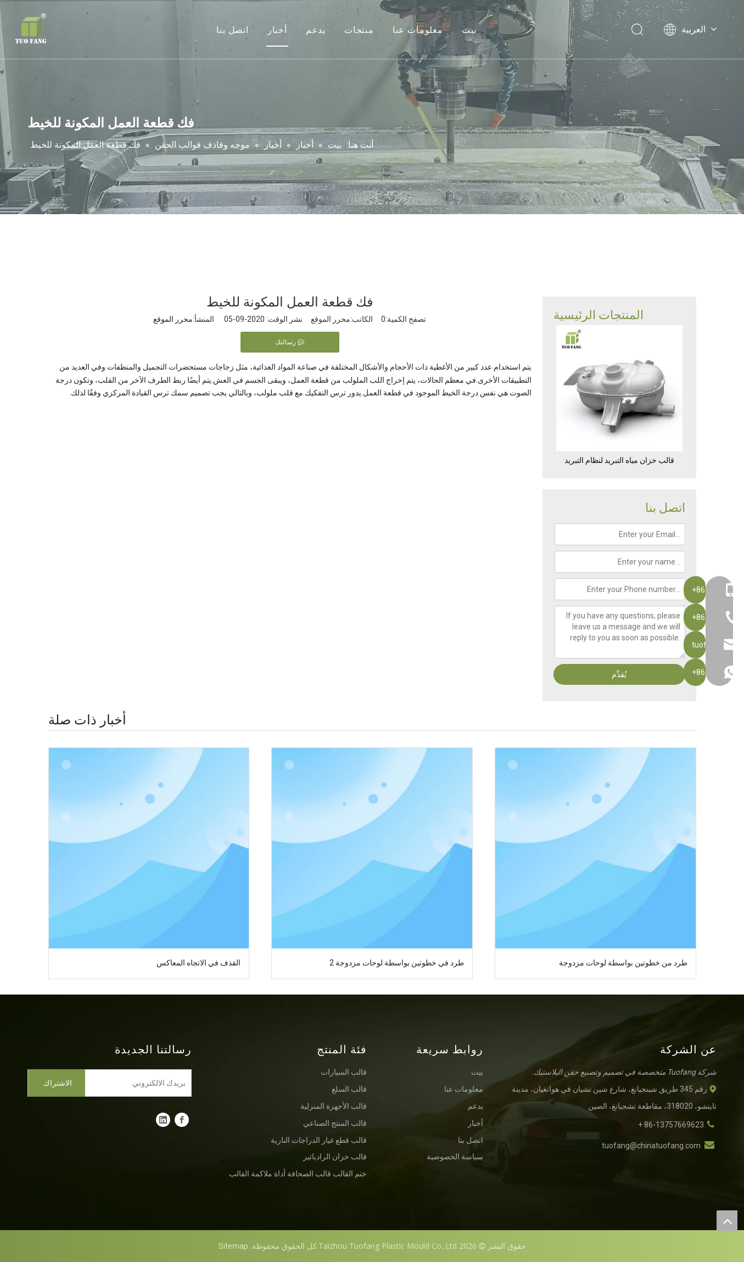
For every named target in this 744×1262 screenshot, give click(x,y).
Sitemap (233, 1246)
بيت (469, 30)
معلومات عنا (418, 30)
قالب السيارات (344, 1072)
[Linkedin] (163, 1120)
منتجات (359, 30)
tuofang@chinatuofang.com (651, 1145)
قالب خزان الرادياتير (335, 1156)
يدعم (316, 30)
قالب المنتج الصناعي (335, 1123)
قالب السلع (349, 1089)
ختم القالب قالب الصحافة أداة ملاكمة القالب (298, 1173)
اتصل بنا (232, 30)
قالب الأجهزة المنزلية (333, 1106)
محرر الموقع (173, 319)
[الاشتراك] (56, 1083)
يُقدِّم (619, 674)
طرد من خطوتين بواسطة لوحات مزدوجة (623, 962)
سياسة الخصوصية (455, 1156)
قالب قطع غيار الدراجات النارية (319, 1140)
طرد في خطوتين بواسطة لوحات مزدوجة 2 (396, 962)
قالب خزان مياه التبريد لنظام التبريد (619, 460)
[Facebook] (182, 1120)
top (727, 1220)
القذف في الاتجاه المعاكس (198, 962)
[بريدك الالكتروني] (140, 1083)
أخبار (277, 30)
